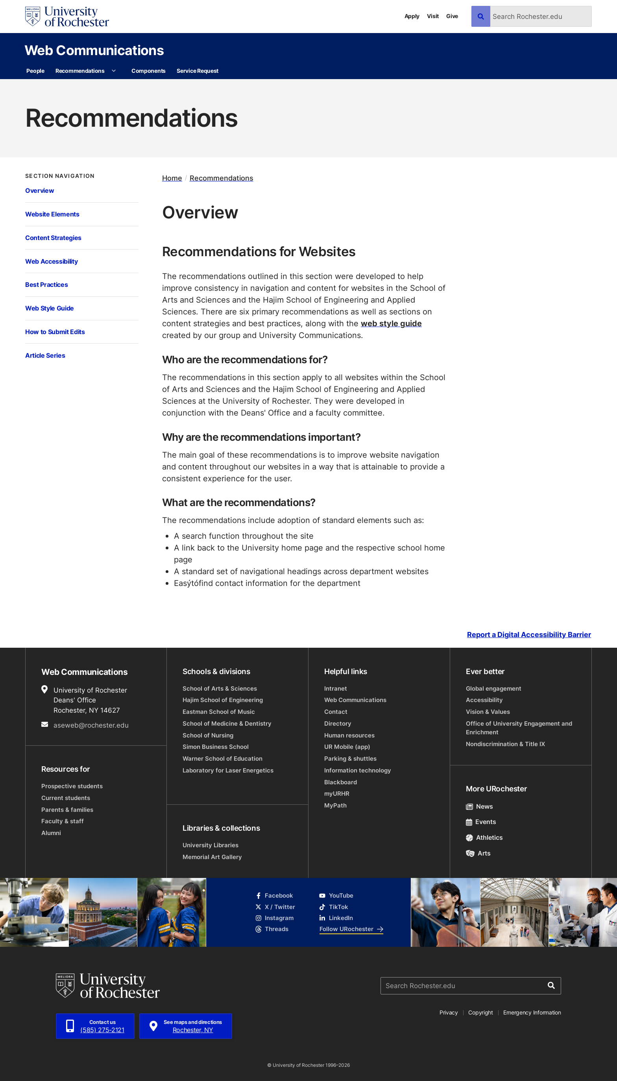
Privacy (449, 1012)
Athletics (484, 837)
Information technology (357, 770)
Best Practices (46, 284)
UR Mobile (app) (347, 747)
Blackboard (340, 782)
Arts (478, 853)
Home (172, 178)
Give (452, 16)
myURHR (336, 793)
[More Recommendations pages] (113, 71)
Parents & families (67, 810)
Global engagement (493, 688)
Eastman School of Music (219, 712)
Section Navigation (60, 176)
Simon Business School (216, 747)
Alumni (51, 833)
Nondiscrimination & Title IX (505, 744)
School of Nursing (208, 735)
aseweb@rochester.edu (91, 725)
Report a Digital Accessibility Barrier (529, 635)
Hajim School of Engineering (223, 700)
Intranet (335, 688)
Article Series (45, 355)
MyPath (335, 805)
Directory (337, 723)
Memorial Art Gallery (212, 857)
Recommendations (80, 70)
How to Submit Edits (55, 331)
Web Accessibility (51, 261)
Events (481, 821)
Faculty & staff (62, 821)
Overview (39, 190)
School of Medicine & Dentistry (227, 723)
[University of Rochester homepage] (67, 16)
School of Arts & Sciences (220, 688)
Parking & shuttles (350, 758)
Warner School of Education (222, 758)
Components (148, 70)
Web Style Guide (49, 307)
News (479, 806)
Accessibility (484, 700)
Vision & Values (488, 712)
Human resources (349, 735)
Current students (65, 798)
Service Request (197, 70)
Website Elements (52, 213)
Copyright (480, 1012)
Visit (433, 16)
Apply (412, 16)
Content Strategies (53, 237)
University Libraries (210, 845)
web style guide (391, 323)
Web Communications (94, 50)
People (35, 70)
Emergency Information (532, 1012)
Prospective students (72, 786)
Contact (335, 712)
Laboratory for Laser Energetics (228, 770)
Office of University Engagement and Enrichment (519, 727)
